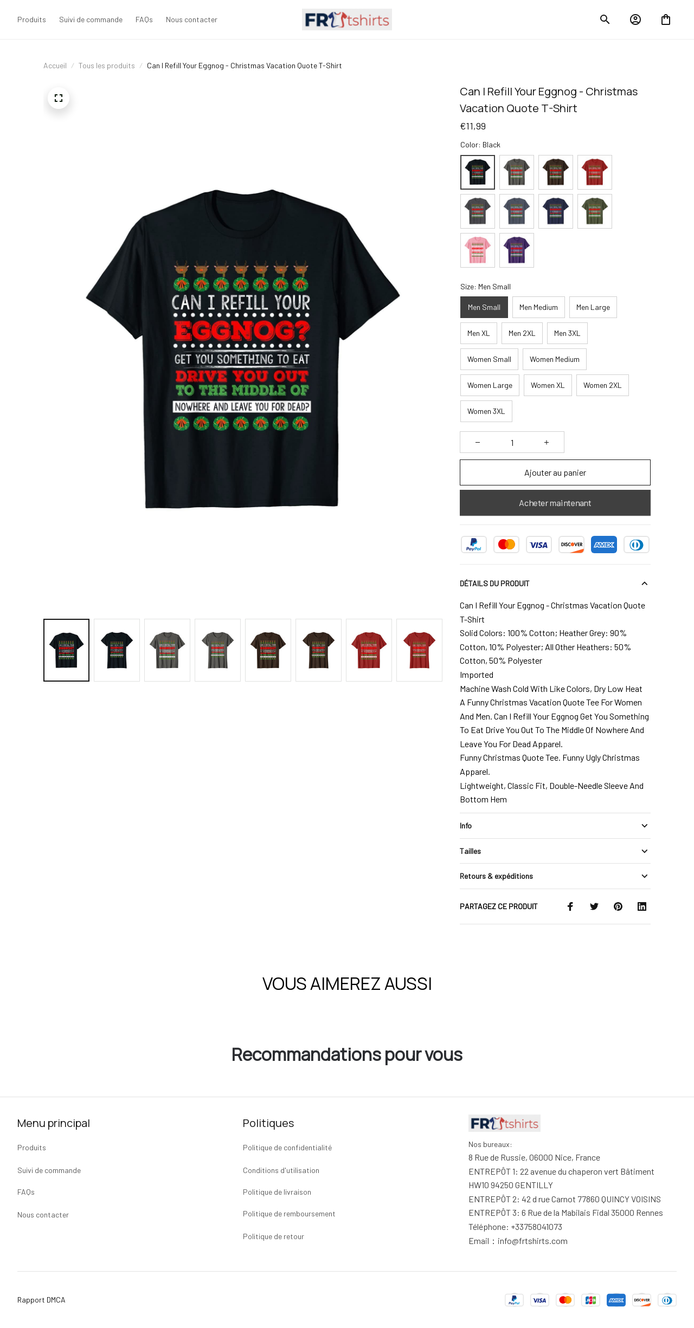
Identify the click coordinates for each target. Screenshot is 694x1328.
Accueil (55, 65)
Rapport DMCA (41, 1299)
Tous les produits (107, 65)
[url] (533, 1241)
